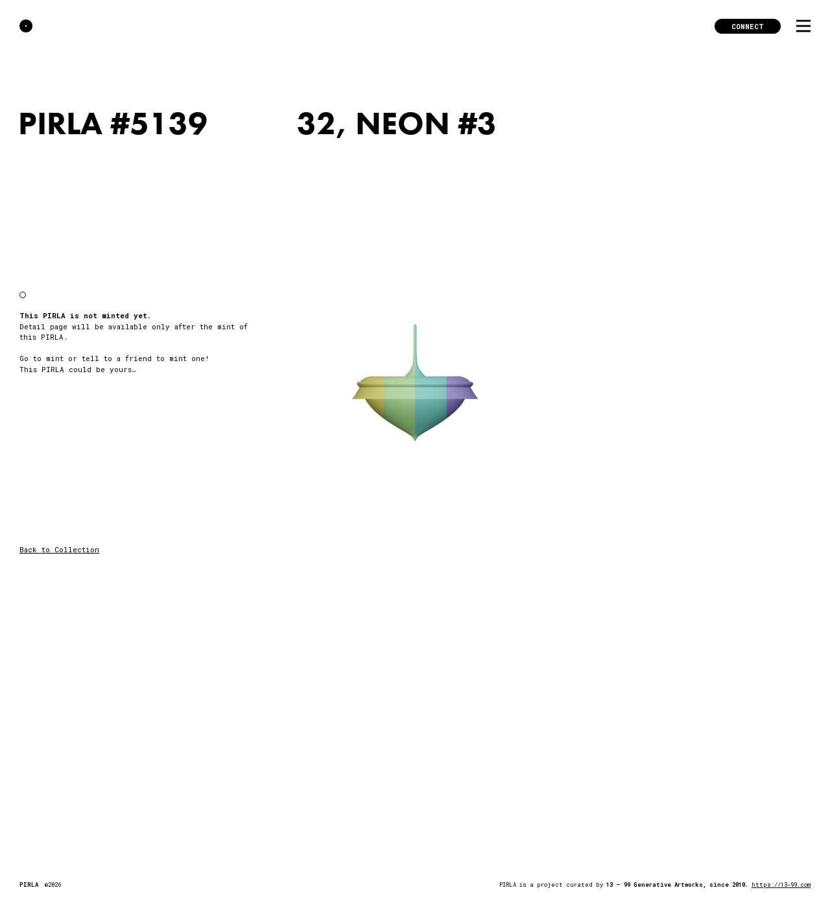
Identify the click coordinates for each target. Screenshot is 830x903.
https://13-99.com (781, 884)
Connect (747, 26)
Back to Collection (59, 549)
